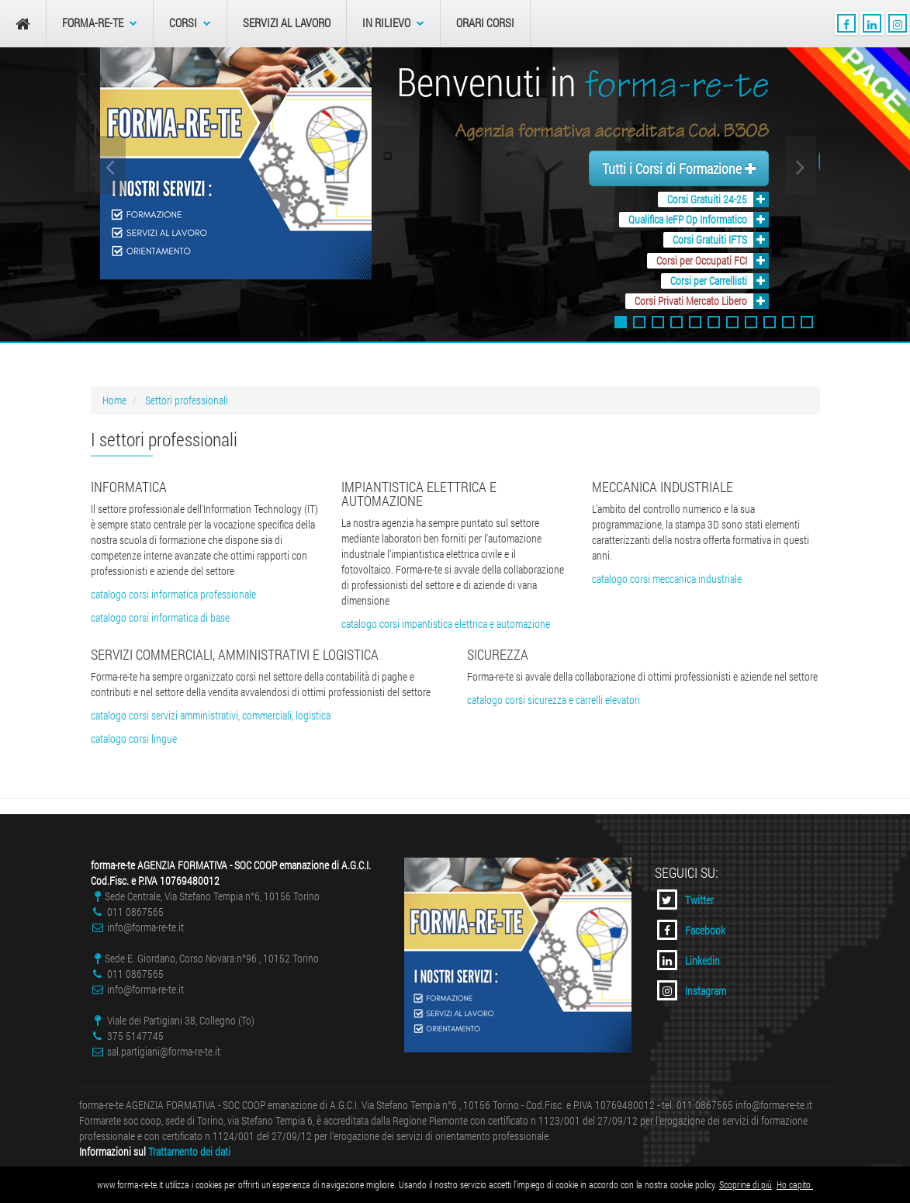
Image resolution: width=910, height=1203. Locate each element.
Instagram (691, 990)
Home (114, 400)
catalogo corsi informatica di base (160, 617)
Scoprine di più (745, 1184)
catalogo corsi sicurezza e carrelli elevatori (553, 699)
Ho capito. (795, 1184)
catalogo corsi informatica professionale (173, 594)
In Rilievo (393, 23)
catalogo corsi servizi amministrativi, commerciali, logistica (210, 715)
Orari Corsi (485, 23)
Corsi (190, 23)
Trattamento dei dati (189, 1151)
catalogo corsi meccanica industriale (667, 578)
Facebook (691, 930)
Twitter (685, 899)
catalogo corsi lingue (134, 738)
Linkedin (688, 960)
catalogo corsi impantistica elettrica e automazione (445, 623)
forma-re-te (99, 23)
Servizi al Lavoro (286, 23)
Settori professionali (186, 400)
